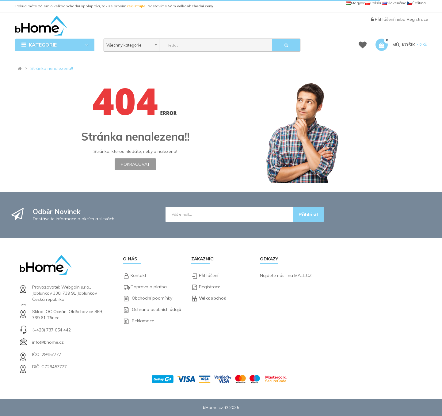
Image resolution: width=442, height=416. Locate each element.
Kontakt (138, 275)
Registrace (417, 19)
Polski (373, 3)
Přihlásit (308, 214)
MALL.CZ (303, 275)
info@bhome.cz (48, 342)
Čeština (416, 3)
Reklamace (143, 320)
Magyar (355, 3)
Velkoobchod (213, 298)
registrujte (136, 6)
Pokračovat (135, 164)
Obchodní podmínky (152, 298)
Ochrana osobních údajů (156, 309)
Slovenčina (394, 3)
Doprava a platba (149, 286)
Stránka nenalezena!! (51, 68)
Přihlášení (385, 19)
